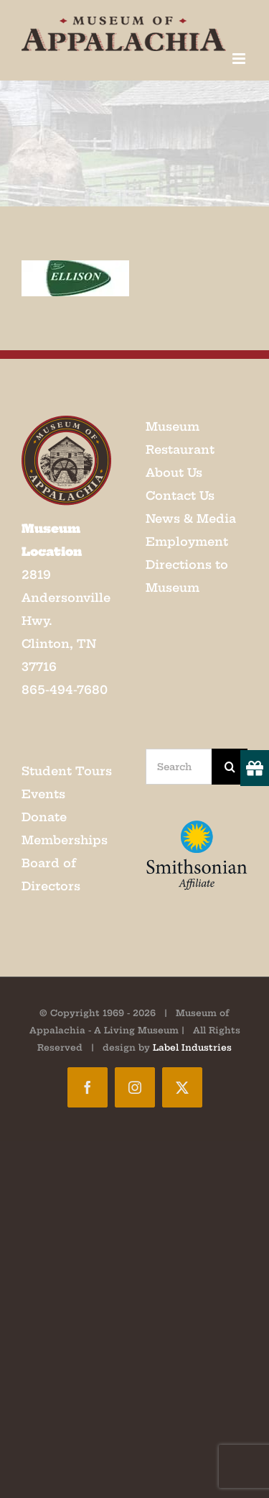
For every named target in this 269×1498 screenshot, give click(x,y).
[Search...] (179, 767)
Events (43, 794)
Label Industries (192, 1047)
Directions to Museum (187, 576)
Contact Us (180, 495)
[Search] (229, 767)
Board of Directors (51, 874)
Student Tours (67, 771)
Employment (187, 541)
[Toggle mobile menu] (239, 58)
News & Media (191, 518)
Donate (44, 817)
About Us (174, 472)
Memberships (65, 840)
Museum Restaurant (180, 438)
